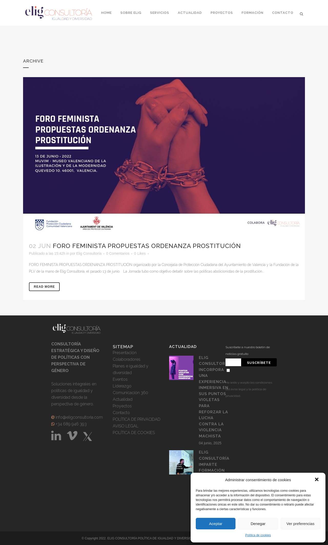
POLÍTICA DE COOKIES (134, 432)
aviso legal (238, 389)
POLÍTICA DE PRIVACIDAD (136, 419)
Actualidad (122, 399)
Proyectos (122, 406)
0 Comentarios (117, 253)
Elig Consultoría (88, 253)
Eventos (120, 379)
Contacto (121, 412)
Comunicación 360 (130, 392)
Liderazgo (122, 386)
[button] (317, 480)
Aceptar (215, 523)
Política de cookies (258, 535)
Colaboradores (126, 359)
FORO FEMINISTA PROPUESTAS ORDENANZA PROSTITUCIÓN (147, 246)
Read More (44, 287)
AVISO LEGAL (125, 426)
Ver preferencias (300, 523)
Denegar (258, 523)
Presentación (125, 352)
